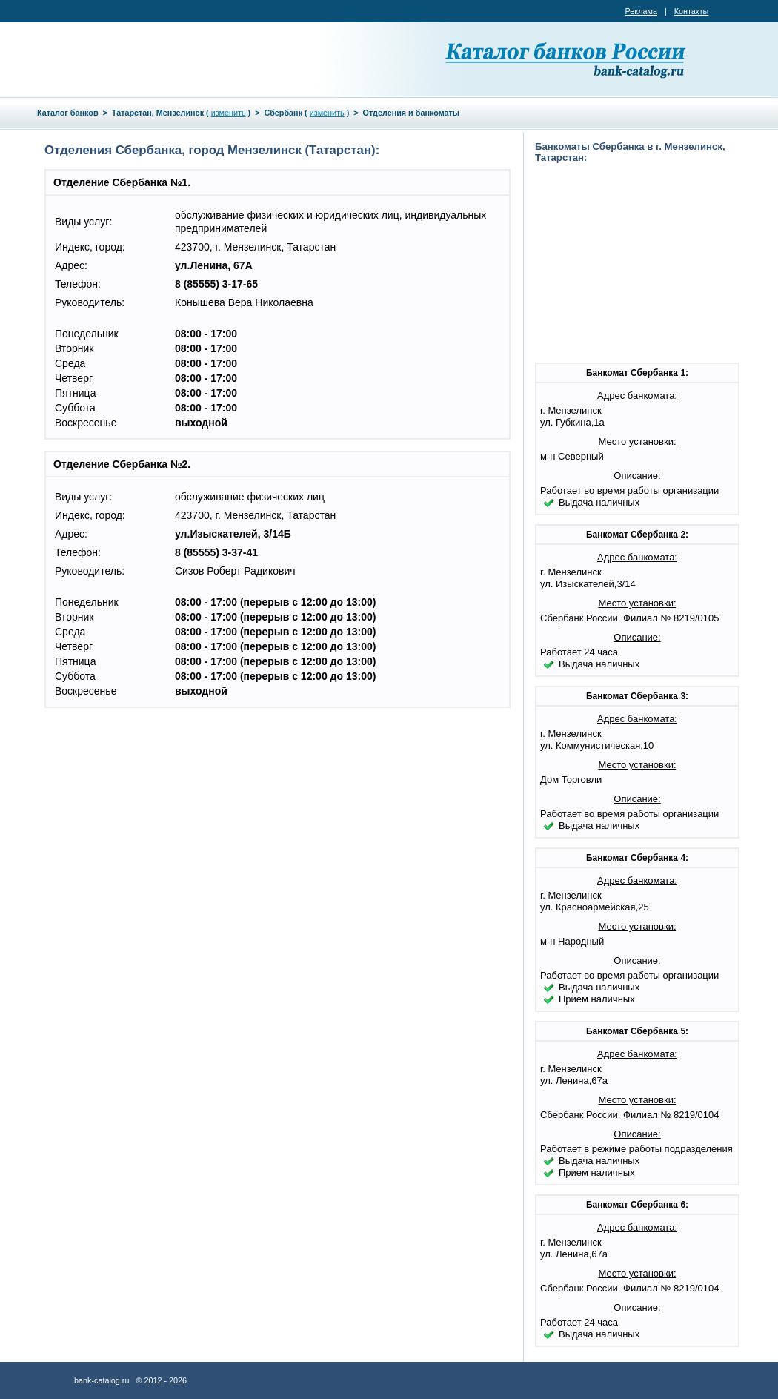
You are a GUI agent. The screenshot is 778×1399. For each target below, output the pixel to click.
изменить (228, 112)
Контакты (691, 11)
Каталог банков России (566, 59)
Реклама (641, 11)
